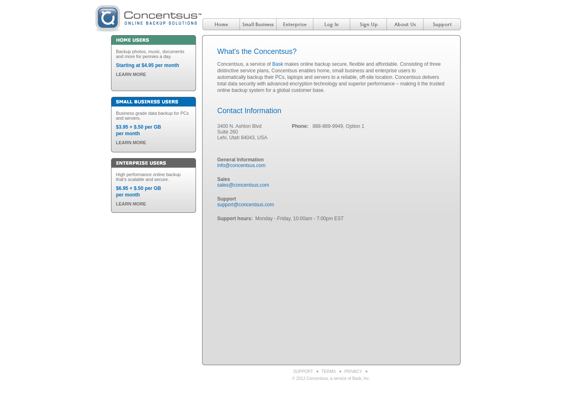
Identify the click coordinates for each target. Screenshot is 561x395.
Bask (277, 64)
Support (303, 371)
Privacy (353, 371)
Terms (329, 371)
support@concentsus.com (245, 205)
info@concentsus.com (241, 165)
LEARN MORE (131, 74)
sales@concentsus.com (243, 185)
